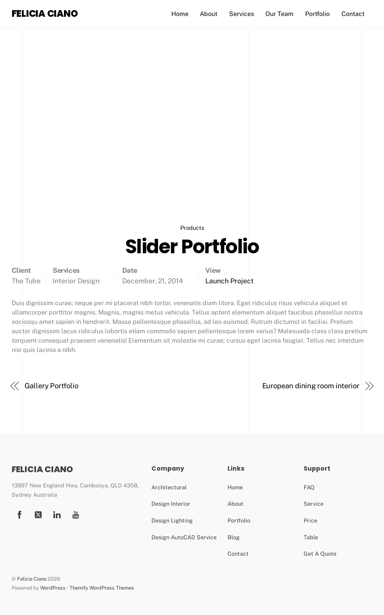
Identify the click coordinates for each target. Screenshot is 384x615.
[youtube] (57, 513)
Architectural (169, 487)
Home (179, 14)
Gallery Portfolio (51, 386)
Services (241, 14)
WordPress (53, 588)
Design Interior (170, 503)
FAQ (309, 487)
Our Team (279, 14)
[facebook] (19, 513)
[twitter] (38, 513)
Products (192, 227)
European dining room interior (310, 386)
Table (311, 537)
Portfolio (317, 14)
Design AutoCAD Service (184, 537)
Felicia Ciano (31, 579)
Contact (352, 14)
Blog (234, 537)
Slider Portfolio (192, 246)
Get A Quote (320, 553)
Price (310, 520)
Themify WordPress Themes (101, 588)
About (208, 14)
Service (314, 503)
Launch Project (229, 281)
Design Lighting (172, 520)
